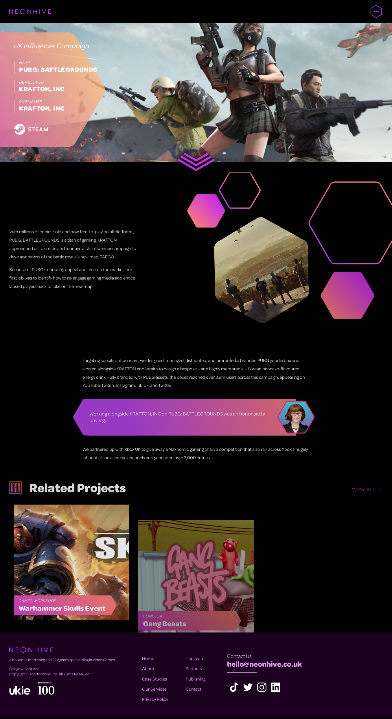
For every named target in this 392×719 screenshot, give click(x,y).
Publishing (195, 679)
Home (148, 659)
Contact (193, 689)
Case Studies (154, 679)
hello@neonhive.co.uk (264, 664)
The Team (195, 659)
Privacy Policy (155, 699)
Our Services (154, 689)
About (148, 669)
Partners (194, 669)
